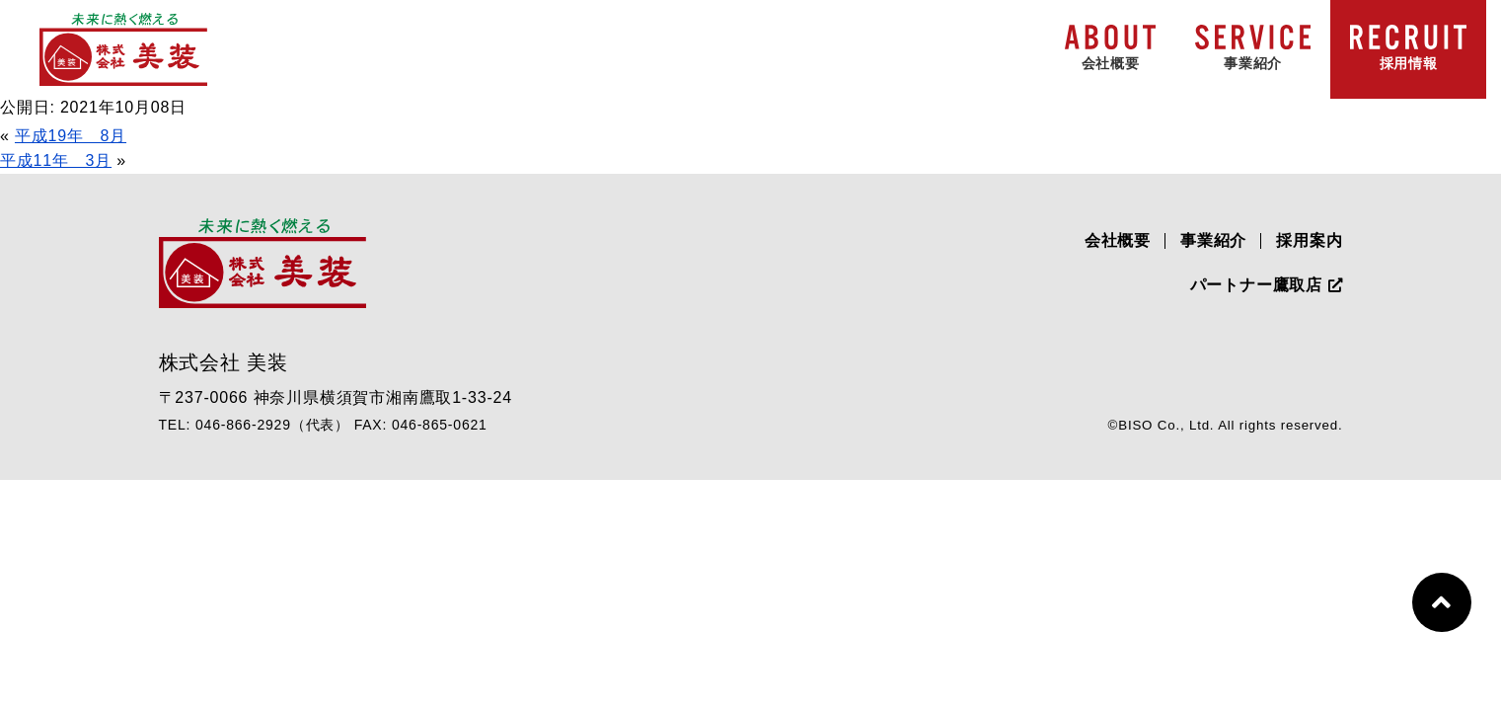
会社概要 (1118, 240)
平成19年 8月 (70, 135)
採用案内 (1309, 240)
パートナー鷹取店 (1266, 284)
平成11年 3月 (56, 160)
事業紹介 (1213, 240)
